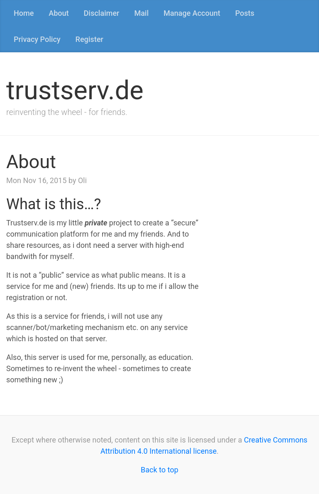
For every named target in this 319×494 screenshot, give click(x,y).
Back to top (160, 469)
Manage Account (192, 13)
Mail (141, 13)
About (59, 13)
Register (89, 39)
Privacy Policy (37, 39)
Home (24, 13)
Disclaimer (102, 13)
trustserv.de (74, 90)
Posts (244, 13)
